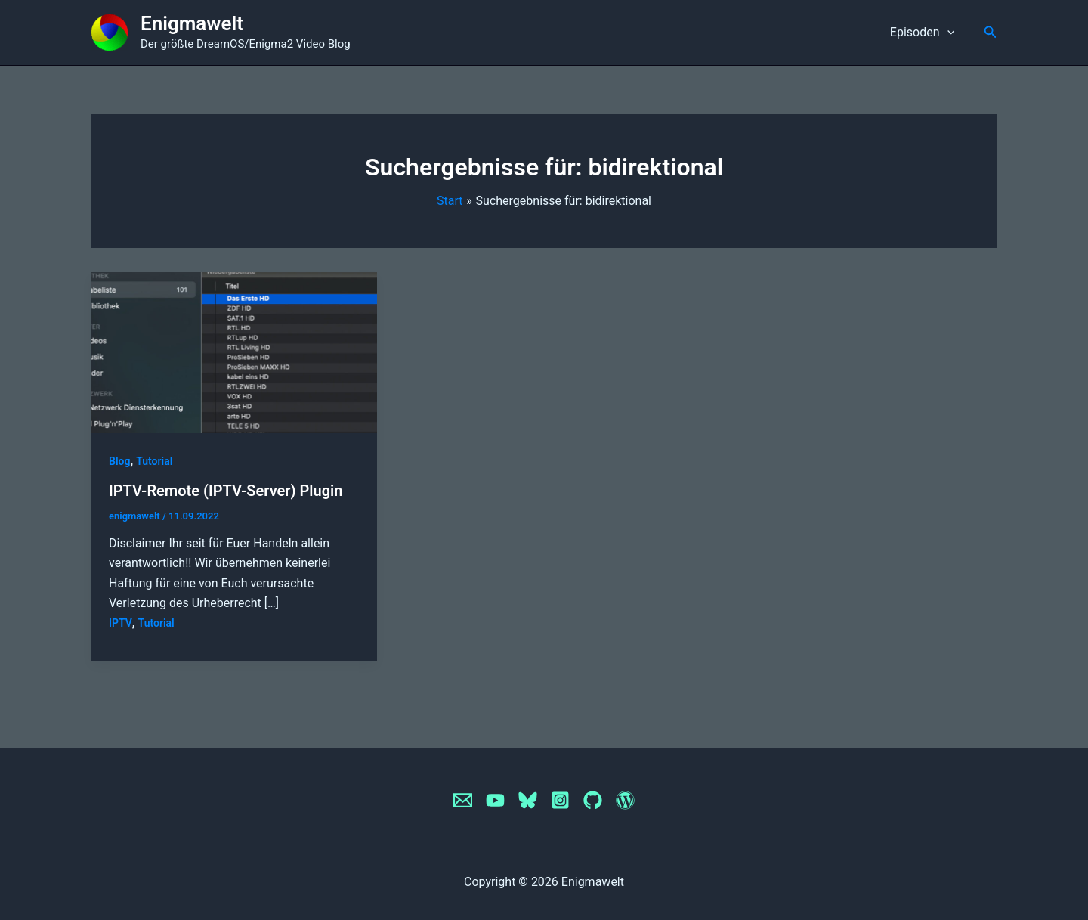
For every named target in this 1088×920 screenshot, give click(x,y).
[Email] (462, 800)
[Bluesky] (527, 800)
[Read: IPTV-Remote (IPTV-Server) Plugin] (234, 352)
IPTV (120, 623)
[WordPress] (625, 800)
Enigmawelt (192, 23)
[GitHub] (592, 800)
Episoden (924, 32)
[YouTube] (495, 800)
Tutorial (154, 461)
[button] (990, 32)
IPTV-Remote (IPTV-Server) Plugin (225, 491)
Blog (119, 461)
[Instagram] (560, 800)
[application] (949, 32)
